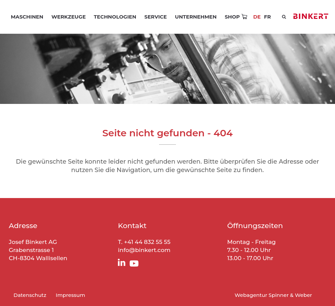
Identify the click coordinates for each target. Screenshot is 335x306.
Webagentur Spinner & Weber (273, 295)
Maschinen (27, 17)
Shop (232, 17)
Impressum (70, 295)
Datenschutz (30, 295)
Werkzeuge (68, 17)
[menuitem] (267, 17)
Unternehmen (195, 17)
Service (155, 17)
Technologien (115, 17)
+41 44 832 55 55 (147, 242)
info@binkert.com (144, 250)
